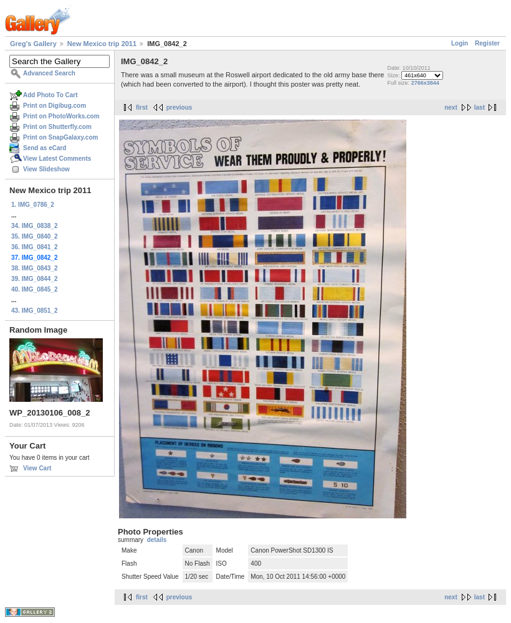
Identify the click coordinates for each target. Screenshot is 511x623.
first (142, 107)
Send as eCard (44, 148)
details (157, 539)
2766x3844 (425, 83)
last (479, 107)
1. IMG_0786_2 (32, 204)
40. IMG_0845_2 (34, 289)
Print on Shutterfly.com (57, 126)
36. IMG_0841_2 (34, 247)
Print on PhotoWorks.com (61, 116)
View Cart (37, 468)
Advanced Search (49, 73)
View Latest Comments (57, 158)
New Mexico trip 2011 (101, 43)
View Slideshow (46, 169)
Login (459, 43)
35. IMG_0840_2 (34, 236)
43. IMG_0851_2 (34, 310)
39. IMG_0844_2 (34, 278)
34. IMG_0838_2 (34, 225)
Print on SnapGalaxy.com (60, 137)
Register (487, 43)
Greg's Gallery (33, 43)
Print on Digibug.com (54, 105)
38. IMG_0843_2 (34, 268)
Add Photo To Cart (50, 95)
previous (179, 107)
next (450, 107)
